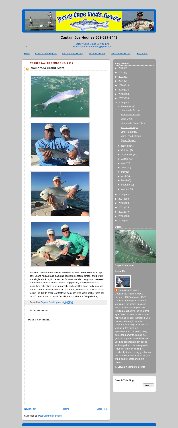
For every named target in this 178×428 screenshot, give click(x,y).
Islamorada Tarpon (130, 110)
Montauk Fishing (97, 53)
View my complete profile (131, 367)
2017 (121, 98)
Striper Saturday (129, 132)
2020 (121, 85)
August (125, 159)
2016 (121, 102)
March (124, 180)
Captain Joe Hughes (46, 53)
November (126, 146)
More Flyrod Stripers (131, 136)
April (123, 176)
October (125, 150)
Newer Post (30, 409)
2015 (121, 194)
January (125, 189)
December (126, 106)
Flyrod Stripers (128, 140)
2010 (121, 216)
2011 (121, 212)
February (126, 184)
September (127, 154)
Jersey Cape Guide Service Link (93, 44)
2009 (121, 220)
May (123, 172)
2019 (121, 89)
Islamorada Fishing (121, 53)
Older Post (102, 409)
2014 (121, 199)
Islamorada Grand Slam (133, 123)
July (123, 163)
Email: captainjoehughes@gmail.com (92, 46)
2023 (121, 72)
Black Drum (126, 119)
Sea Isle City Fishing (72, 53)
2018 (121, 94)
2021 (121, 81)
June (124, 167)
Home (27, 53)
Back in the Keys (129, 127)
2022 (121, 77)
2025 (121, 68)
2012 (121, 207)
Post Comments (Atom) (50, 416)
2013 (121, 203)
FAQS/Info (142, 53)
